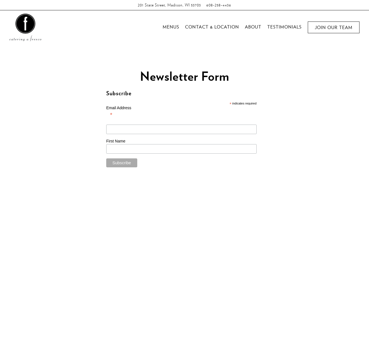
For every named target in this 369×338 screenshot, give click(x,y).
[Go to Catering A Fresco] (169, 5)
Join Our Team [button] (334, 27)
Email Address (181, 115)
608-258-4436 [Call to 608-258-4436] (218, 5)
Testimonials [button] (284, 26)
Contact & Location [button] (212, 26)
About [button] (253, 26)
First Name (116, 141)
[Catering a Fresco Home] (26, 26)
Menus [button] (171, 26)
